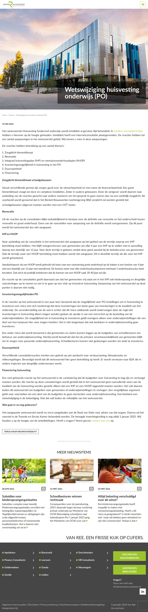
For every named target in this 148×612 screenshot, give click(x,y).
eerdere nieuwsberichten (128, 131)
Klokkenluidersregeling (92, 605)
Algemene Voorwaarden (14, 605)
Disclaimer (33, 605)
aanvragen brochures (129, 570)
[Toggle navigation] (143, 4)
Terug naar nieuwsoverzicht (20, 432)
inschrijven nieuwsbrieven (129, 556)
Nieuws (11, 115)
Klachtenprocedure (69, 605)
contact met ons (100, 421)
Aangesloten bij (10, 608)
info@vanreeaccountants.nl (127, 587)
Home (4, 115)
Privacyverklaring (49, 605)
